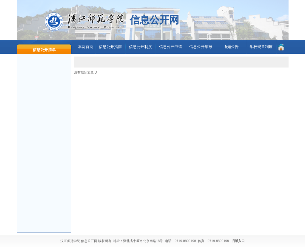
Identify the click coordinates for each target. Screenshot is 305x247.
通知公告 (231, 47)
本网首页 (85, 47)
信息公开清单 (44, 49)
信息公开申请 (170, 47)
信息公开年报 (200, 47)
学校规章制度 (261, 47)
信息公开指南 (110, 47)
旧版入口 (238, 241)
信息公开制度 (140, 47)
